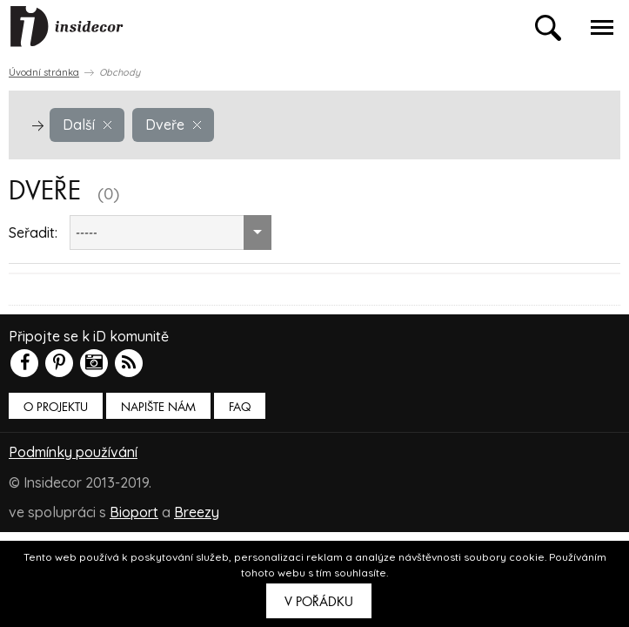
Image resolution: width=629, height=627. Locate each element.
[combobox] (170, 232)
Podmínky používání (73, 452)
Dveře (173, 124)
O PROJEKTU (55, 407)
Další (87, 124)
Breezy (196, 511)
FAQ (240, 407)
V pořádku (318, 602)
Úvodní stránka (44, 72)
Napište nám (158, 407)
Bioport (134, 511)
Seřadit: (33, 232)
